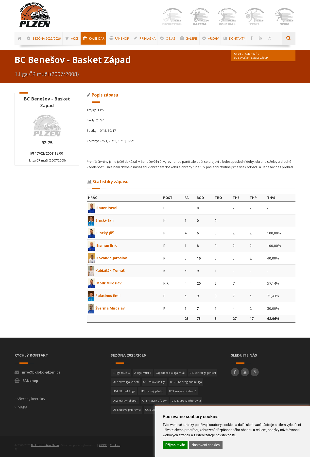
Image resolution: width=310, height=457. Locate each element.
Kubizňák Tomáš (106, 270)
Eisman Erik (102, 245)
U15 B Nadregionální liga (186, 382)
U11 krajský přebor (154, 400)
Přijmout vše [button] (175, 445)
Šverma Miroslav (106, 308)
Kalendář (251, 53)
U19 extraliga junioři (202, 373)
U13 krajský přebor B (182, 391)
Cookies (115, 445)
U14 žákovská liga (124, 391)
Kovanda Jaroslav (107, 258)
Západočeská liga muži (170, 373)
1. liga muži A (121, 373)
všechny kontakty (31, 398)
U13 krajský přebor (152, 391)
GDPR (103, 445)
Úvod (237, 53)
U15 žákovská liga (154, 382)
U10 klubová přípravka (186, 400)
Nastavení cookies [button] (205, 445)
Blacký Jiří (101, 232)
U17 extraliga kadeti (126, 382)
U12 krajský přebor (125, 400)
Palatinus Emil (104, 295)
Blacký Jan (101, 220)
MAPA (22, 407)
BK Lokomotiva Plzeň (45, 445)
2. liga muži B (142, 373)
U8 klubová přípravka (127, 409)
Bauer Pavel (102, 207)
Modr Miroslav (104, 283)
